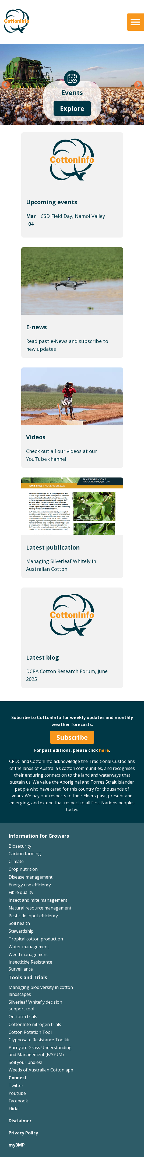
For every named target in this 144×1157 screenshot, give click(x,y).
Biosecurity (20, 846)
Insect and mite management (38, 900)
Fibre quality (21, 892)
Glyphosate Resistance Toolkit (39, 1040)
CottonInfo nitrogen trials (35, 1024)
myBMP (17, 1145)
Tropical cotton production (36, 939)
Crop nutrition (23, 869)
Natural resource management (40, 908)
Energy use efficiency (30, 885)
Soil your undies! (25, 1062)
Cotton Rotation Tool (30, 1032)
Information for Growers (39, 836)
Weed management (28, 954)
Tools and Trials (28, 977)
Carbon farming (25, 854)
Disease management (30, 877)
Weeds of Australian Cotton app (41, 1070)
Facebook (18, 1101)
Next (138, 85)
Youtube (17, 1093)
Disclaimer (20, 1121)
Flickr (14, 1109)
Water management (29, 947)
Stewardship (21, 931)
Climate (16, 861)
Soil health (19, 923)
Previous (5, 85)
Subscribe (72, 737)
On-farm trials (23, 1017)
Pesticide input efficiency (33, 916)
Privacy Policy (23, 1133)
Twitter (16, 1085)
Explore (72, 108)
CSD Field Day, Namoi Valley (73, 216)
